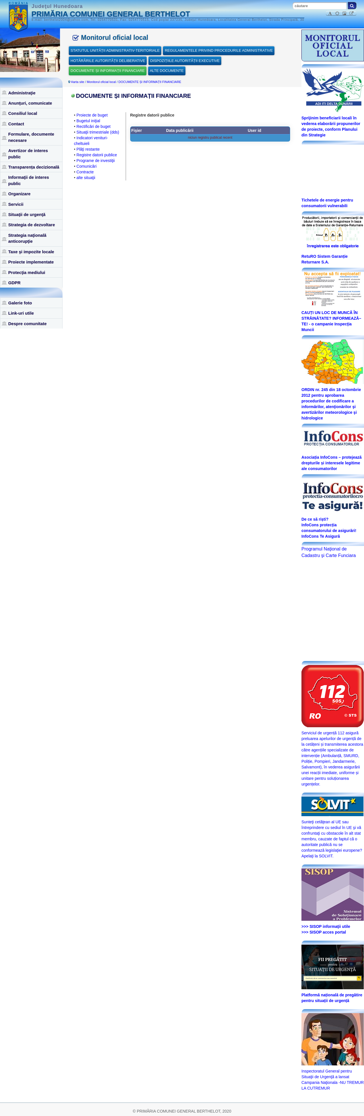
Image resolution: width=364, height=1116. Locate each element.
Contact (16, 123)
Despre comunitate (27, 323)
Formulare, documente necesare (31, 137)
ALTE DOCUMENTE (167, 70)
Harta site (77, 82)
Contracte (85, 172)
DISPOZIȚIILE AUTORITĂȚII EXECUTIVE (185, 61)
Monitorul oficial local (101, 82)
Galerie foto (20, 302)
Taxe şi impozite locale (31, 251)
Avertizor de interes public (28, 153)
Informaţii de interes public (28, 180)
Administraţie (22, 92)
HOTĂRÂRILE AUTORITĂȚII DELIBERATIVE (108, 61)
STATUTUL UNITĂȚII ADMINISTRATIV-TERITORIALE (115, 50)
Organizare (19, 193)
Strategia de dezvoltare (31, 224)
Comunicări (86, 166)
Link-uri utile (21, 313)
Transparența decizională (33, 167)
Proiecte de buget (92, 115)
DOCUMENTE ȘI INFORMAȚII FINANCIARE (108, 70)
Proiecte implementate (31, 261)
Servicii (15, 204)
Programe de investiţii (95, 160)
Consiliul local (22, 113)
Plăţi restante (88, 149)
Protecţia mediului (26, 272)
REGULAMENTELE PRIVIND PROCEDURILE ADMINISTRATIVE (219, 50)
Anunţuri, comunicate (30, 103)
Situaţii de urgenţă (27, 214)
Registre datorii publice (96, 155)
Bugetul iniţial (88, 121)
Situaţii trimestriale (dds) (97, 132)
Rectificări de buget (93, 126)
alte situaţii (85, 177)
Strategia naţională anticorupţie (27, 238)
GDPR (14, 282)
